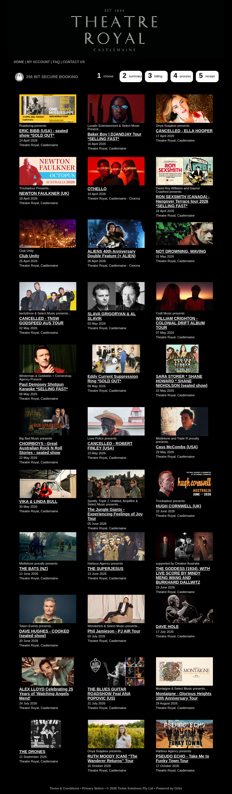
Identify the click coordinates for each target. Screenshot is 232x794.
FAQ (56, 62)
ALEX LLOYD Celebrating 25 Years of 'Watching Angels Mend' (46, 693)
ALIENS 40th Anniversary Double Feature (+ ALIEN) (112, 253)
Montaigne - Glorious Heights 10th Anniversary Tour (184, 695)
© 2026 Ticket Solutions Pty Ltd (130, 788)
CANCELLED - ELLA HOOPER (184, 130)
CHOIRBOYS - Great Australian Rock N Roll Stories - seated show (40, 448)
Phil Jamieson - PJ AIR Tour (114, 631)
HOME (19, 62)
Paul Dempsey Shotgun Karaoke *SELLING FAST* (43, 386)
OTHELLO (97, 188)
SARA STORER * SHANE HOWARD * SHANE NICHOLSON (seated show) (182, 381)
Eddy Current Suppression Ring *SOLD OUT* (113, 378)
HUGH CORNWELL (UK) (178, 506)
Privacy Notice (93, 788)
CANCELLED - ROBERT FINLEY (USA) (110, 445)
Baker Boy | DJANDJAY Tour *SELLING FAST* (114, 136)
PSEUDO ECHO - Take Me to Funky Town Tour (182, 758)
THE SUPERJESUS (106, 568)
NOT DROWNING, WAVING (181, 251)
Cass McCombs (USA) (177, 447)
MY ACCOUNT (38, 62)
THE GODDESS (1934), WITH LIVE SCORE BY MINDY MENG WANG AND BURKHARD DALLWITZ (183, 575)
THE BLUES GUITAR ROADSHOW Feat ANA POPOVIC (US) (109, 693)
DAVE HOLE (167, 626)
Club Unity (29, 256)
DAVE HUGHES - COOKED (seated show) (44, 633)
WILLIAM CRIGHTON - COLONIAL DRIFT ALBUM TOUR (180, 323)
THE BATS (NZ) (33, 568)
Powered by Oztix (169, 788)
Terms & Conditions (64, 788)
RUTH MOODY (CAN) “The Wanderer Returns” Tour (112, 758)
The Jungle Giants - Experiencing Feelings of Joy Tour (115, 514)
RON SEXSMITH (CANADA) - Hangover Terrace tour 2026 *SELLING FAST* (183, 201)
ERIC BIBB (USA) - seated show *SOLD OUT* (43, 133)
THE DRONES (32, 751)
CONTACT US (74, 62)
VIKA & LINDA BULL (38, 501)
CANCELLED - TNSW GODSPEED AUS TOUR (41, 320)
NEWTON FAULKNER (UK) (44, 193)
